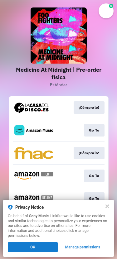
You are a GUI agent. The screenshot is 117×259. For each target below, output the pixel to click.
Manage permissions (82, 247)
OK (32, 247)
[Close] (107, 206)
